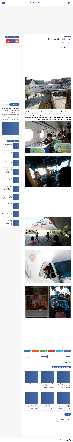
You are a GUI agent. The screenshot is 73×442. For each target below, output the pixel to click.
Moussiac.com (34, 2)
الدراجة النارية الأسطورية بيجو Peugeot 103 (8, 171)
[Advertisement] (36, 20)
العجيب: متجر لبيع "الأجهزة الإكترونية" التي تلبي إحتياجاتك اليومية (64, 385)
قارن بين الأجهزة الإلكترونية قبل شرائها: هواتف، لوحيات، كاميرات (64, 406)
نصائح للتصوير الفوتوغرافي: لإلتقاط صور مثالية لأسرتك (32, 406)
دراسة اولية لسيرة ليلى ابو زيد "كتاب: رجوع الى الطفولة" (7, 188)
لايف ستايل (67, 36)
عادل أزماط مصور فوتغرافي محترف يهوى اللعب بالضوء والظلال (48, 385)
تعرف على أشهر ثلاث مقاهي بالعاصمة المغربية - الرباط (47, 406)
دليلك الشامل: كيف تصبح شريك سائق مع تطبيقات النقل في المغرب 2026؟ (10, 110)
